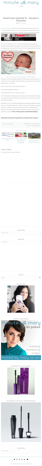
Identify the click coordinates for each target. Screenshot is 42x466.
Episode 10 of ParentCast (6, 28)
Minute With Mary (18, 463)
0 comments (23, 23)
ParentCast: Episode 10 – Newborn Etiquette (21, 19)
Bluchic (30, 463)
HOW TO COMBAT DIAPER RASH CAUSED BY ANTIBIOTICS (21, 140)
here (25, 86)
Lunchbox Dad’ (16, 44)
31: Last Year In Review (8, 123)
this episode (5, 44)
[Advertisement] (21, 172)
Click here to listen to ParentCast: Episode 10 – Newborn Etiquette (21, 77)
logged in (9, 152)
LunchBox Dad (18, 30)
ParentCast (9, 103)
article (2, 30)
